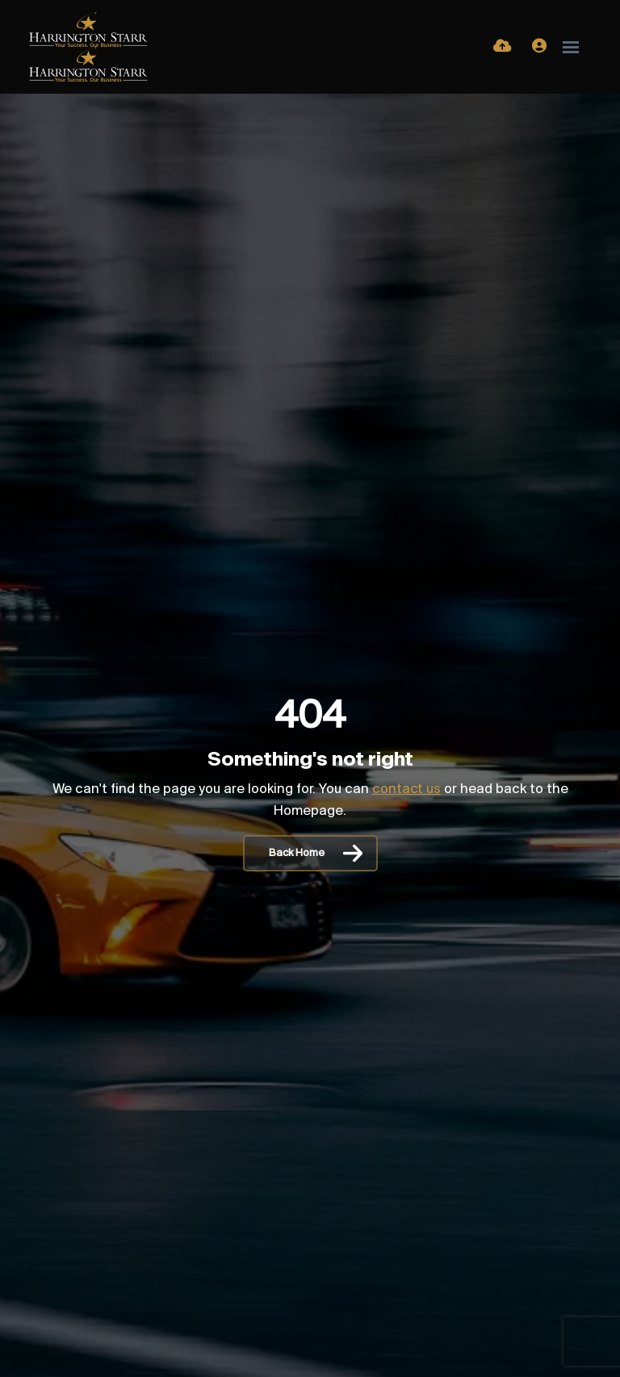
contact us (406, 789)
